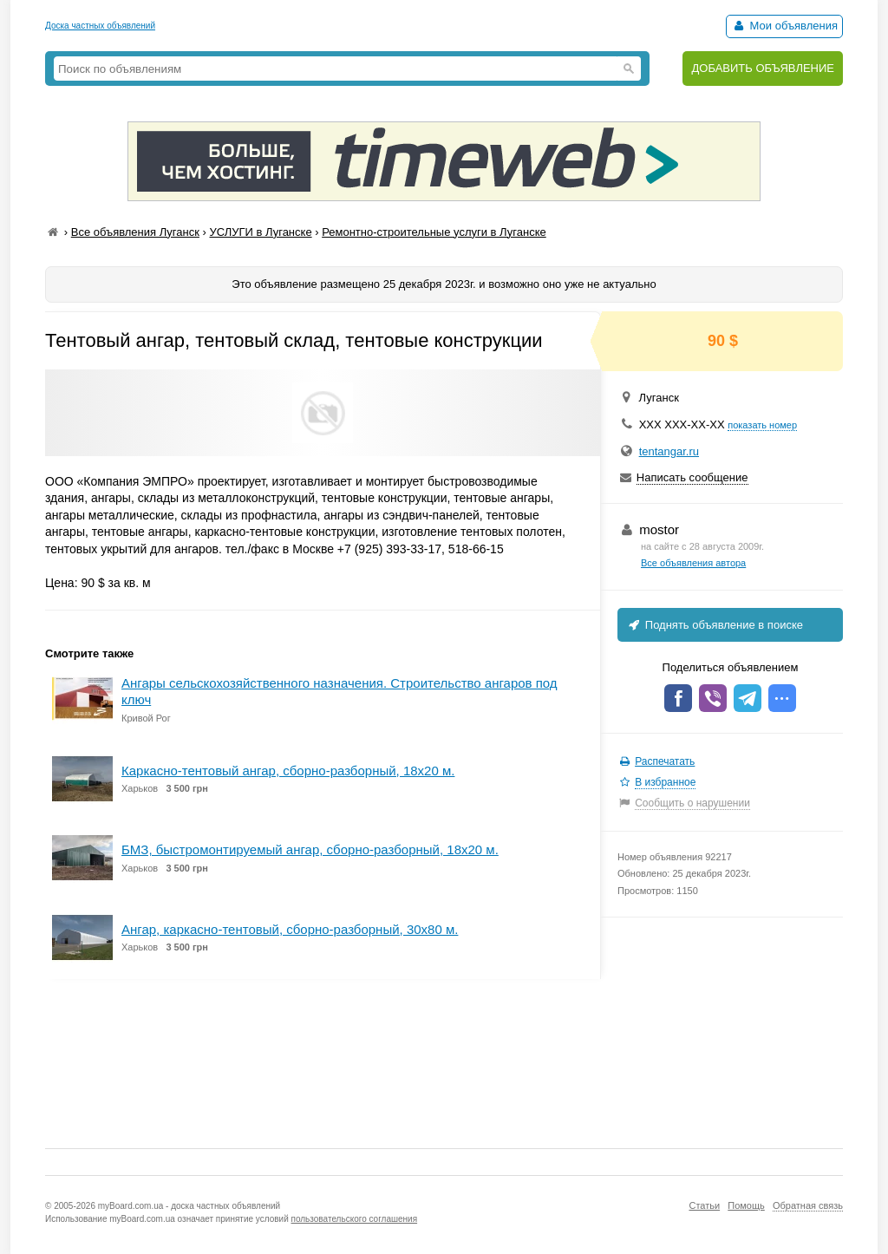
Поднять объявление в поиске (714, 624)
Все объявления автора (693, 563)
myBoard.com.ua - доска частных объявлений (189, 1206)
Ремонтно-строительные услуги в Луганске (434, 231)
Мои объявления (784, 25)
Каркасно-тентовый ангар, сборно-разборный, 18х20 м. (287, 770)
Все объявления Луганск (135, 231)
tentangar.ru (669, 451)
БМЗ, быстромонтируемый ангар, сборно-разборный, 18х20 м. (310, 849)
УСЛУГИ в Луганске (260, 231)
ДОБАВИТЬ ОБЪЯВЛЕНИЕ (762, 68)
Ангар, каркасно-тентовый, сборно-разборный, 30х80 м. (289, 929)
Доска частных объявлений (100, 25)
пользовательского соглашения (354, 1219)
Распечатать (665, 761)
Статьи (704, 1205)
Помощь (746, 1205)
